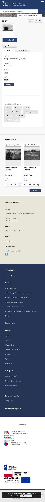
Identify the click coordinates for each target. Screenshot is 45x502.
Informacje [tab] (23, 50)
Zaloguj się (9, 401)
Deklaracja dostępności (13, 381)
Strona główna (10, 276)
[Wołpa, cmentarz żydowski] (8, 27)
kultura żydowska (30, 112)
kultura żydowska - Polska (15, 116)
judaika (8, 108)
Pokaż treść (10, 40)
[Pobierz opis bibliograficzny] (11, 184)
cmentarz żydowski (12, 120)
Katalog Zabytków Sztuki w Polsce (16, 297)
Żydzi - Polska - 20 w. (13, 112)
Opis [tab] (8, 50)
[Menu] (42, 2)
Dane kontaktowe (11, 386)
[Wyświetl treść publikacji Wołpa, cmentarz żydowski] (15, 184)
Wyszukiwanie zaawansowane (28, 15)
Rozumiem (26, 496)
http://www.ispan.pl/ (13, 251)
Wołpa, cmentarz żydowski (11, 168)
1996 (6, 72)
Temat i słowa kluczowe (13, 350)
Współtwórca (9, 345)
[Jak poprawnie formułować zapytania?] (40, 15)
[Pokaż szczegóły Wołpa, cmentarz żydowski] (19, 184)
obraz (6, 79)
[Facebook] (6, 254)
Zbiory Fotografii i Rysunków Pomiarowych (19, 293)
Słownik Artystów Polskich (14, 302)
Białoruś (18, 108)
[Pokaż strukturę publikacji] (13, 144)
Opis (6, 359)
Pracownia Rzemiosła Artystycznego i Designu (20, 311)
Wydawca (8, 363)
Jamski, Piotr (8, 66)
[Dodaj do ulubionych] (36, 21)
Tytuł (7, 336)
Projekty (8, 316)
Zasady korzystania (11, 376)
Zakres (7, 354)
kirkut (27, 108)
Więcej (35, 190)
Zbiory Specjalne (11, 288)
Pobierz (9, 45)
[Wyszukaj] (41, 11)
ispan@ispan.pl (10, 241)
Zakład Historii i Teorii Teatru (15, 307)
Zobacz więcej (10, 323)
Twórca (7, 340)
